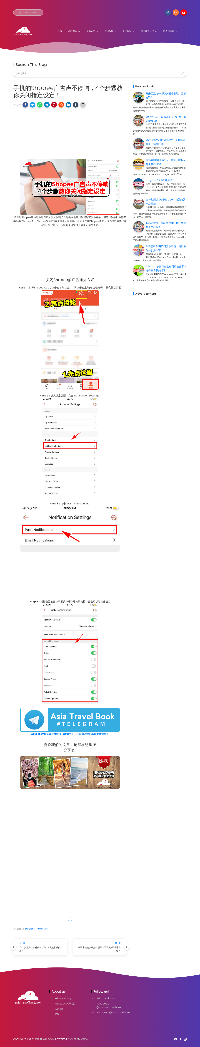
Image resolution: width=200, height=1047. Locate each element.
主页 (60, 31)
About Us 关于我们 (65, 1003)
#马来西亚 (30, 928)
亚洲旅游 (110, 31)
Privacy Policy (63, 998)
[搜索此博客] (100, 73)
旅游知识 (92, 31)
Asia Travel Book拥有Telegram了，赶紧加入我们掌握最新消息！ (70, 734)
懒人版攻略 (170, 31)
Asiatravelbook (105, 998)
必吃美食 (74, 31)
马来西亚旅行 (149, 31)
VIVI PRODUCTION (79, 1039)
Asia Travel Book (44, 1039)
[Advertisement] (70, 132)
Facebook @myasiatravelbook (108, 1005)
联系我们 (60, 1009)
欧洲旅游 (129, 31)
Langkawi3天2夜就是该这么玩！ (164, 180)
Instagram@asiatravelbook (113, 1012)
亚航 (57, 1014)
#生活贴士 (42, 928)
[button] (25, 105)
